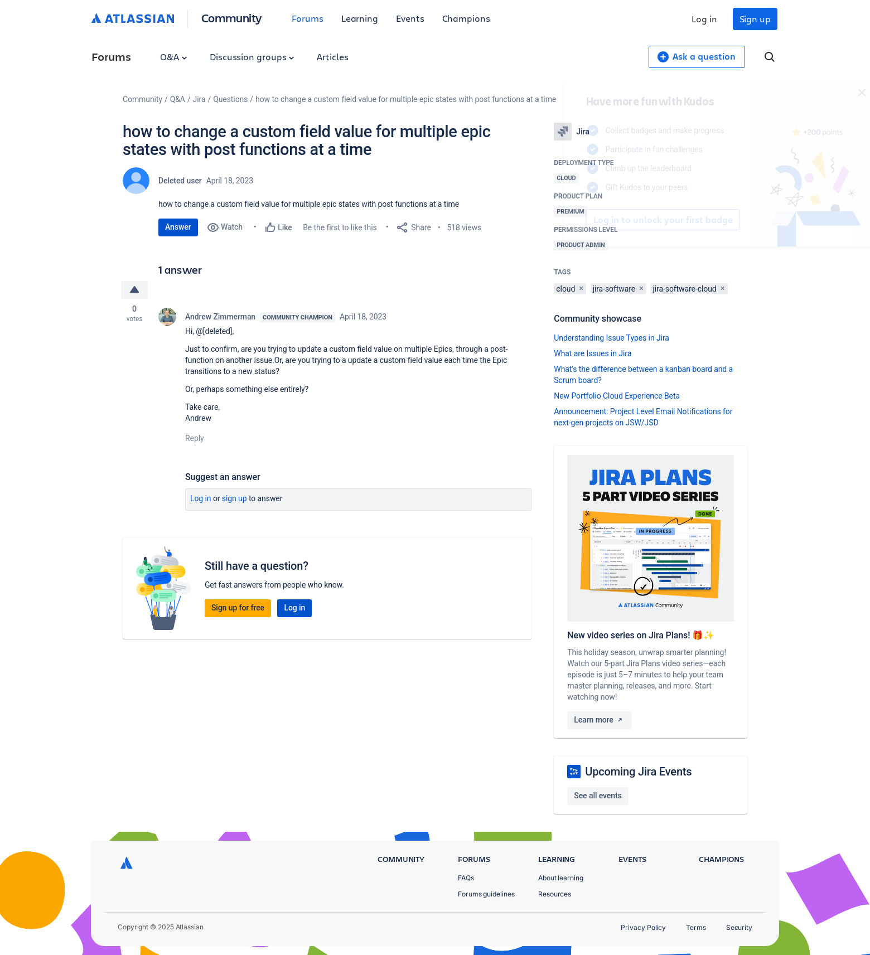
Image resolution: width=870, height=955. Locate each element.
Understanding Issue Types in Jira (611, 337)
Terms (696, 927)
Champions (466, 18)
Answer (178, 226)
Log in (704, 19)
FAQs (466, 878)
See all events (597, 795)
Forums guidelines (486, 894)
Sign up (755, 19)
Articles (332, 56)
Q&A (173, 56)
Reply (194, 438)
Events (410, 18)
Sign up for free (237, 607)
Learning (359, 18)
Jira (199, 99)
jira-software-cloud (684, 288)
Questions (230, 99)
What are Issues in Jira (592, 353)
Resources (554, 894)
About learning (560, 878)
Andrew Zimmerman (220, 316)
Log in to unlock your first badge (566, 220)
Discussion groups (252, 56)
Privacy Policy (643, 927)
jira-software (614, 288)
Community (231, 17)
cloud (565, 288)
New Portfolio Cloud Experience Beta (617, 395)
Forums (307, 18)
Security (739, 927)
